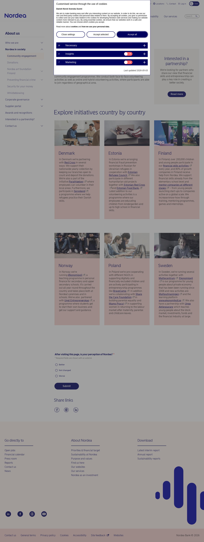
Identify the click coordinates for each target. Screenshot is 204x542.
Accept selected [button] (101, 34)
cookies (74, 27)
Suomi (79, 9)
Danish (59, 9)
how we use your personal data (95, 27)
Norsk (65, 9)
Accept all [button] (132, 34)
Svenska (72, 9)
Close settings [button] (68, 34)
